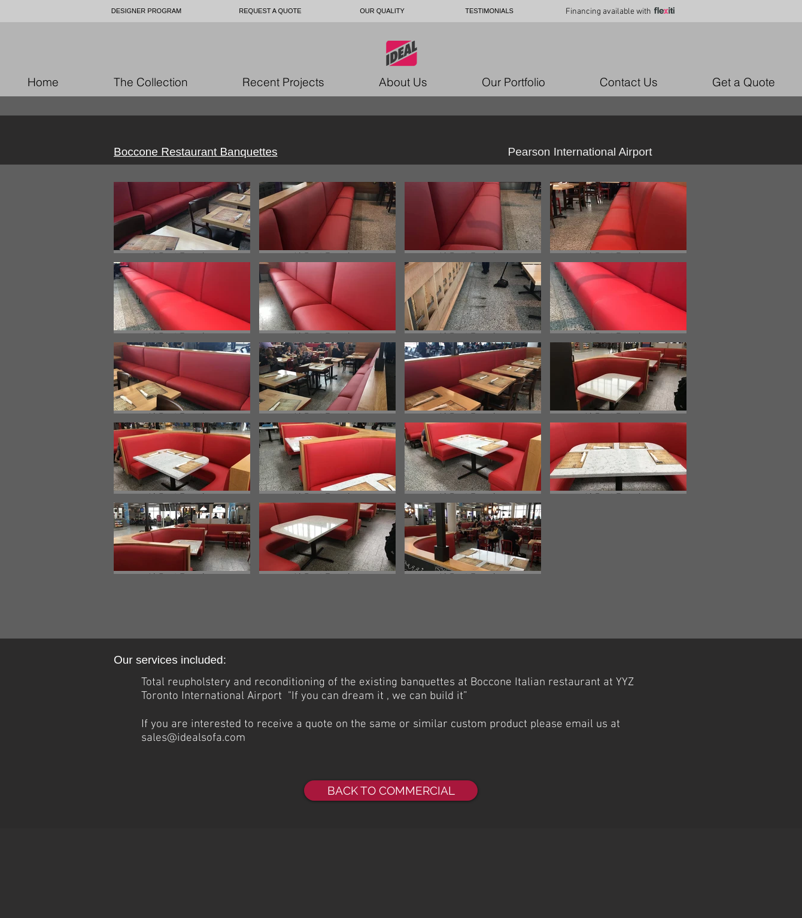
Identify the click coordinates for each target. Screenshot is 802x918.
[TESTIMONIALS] (489, 11)
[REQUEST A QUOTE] (270, 11)
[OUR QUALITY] (382, 11)
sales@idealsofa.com (193, 738)
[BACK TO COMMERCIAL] (391, 790)
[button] (182, 217)
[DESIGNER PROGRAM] (146, 11)
